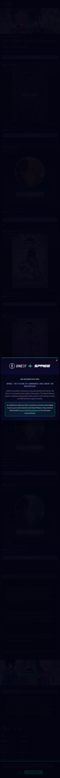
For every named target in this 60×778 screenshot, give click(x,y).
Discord (22, 410)
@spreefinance (33, 410)
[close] (56, 360)
